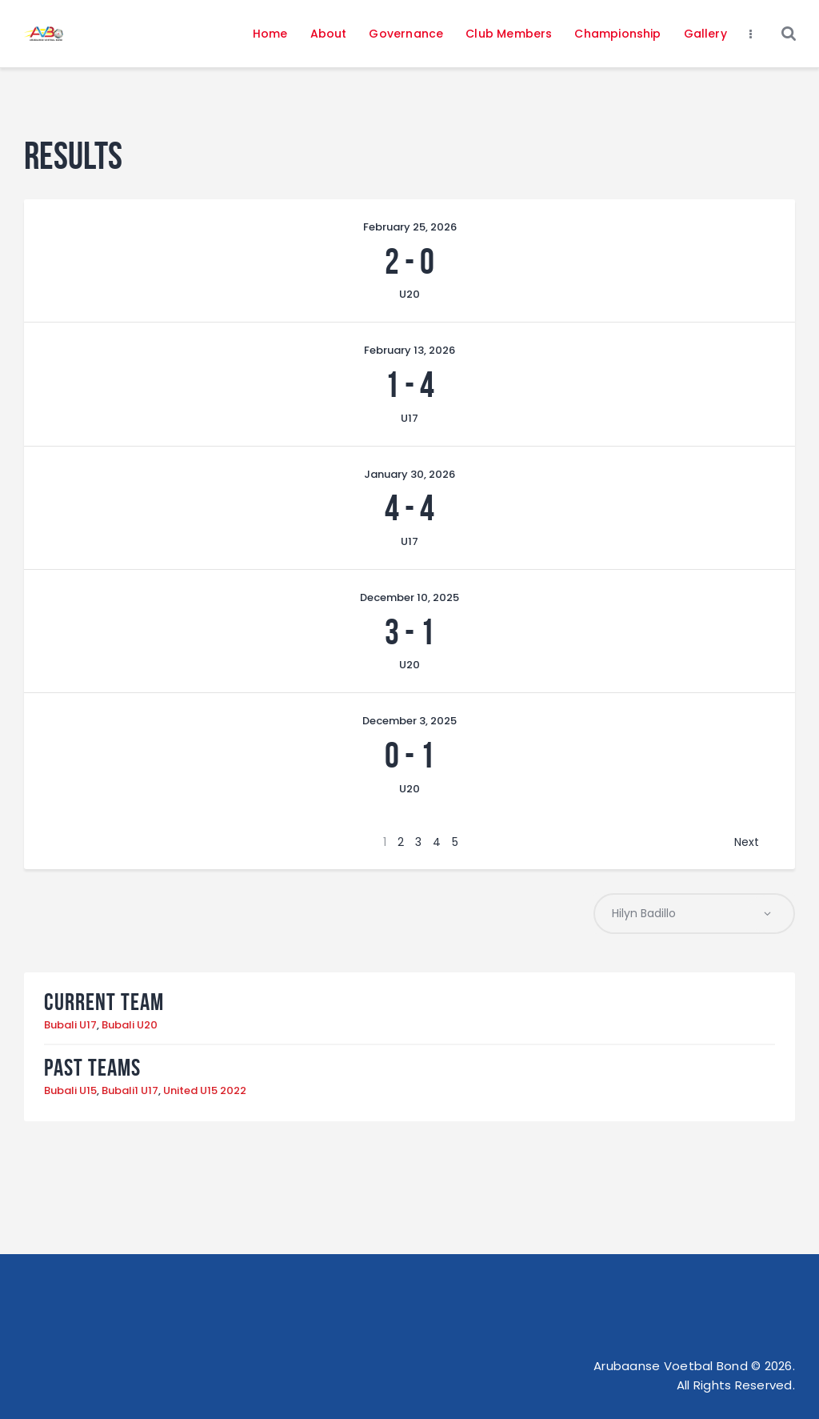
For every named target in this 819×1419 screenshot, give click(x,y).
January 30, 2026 (409, 474)
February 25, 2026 (410, 226)
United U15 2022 (204, 1091)
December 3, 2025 (409, 720)
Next (746, 842)
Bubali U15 (70, 1091)
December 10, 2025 (409, 597)
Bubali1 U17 (130, 1091)
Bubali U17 (70, 1025)
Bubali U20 (130, 1025)
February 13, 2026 (409, 350)
